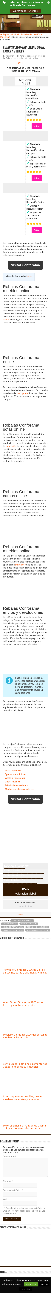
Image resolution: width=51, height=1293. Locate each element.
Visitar (37, 126)
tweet (20, 62)
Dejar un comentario (14, 58)
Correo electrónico (13, 1190)
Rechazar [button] (44, 1284)
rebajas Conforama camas (13, 927)
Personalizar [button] (26, 1289)
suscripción (22, 393)
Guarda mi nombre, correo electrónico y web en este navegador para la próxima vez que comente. (24, 1211)
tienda (6, 319)
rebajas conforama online (37, 927)
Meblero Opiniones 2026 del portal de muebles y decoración (25, 1036)
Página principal (9, 34)
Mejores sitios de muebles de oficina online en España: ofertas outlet (24, 1127)
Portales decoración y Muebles (32, 56)
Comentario (9, 1156)
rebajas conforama (29, 924)
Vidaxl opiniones (13, 770)
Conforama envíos (10, 924)
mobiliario (20, 564)
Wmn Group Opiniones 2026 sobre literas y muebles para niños (23, 1003)
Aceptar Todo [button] (31, 1284)
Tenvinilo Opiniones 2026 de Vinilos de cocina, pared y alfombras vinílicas (25, 971)
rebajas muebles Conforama (38, 930)
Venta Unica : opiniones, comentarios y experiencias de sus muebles (25, 1065)
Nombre (8, 1181)
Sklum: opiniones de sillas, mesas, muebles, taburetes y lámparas (23, 1098)
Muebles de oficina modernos (19, 789)
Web (5, 1199)
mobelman (10, 56)
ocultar (30, 276)
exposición (11, 446)
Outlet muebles (12, 781)
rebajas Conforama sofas (13, 930)
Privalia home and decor (17, 785)
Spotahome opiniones (15, 774)
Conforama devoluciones (22, 921)
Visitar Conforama (25, 265)
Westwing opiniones (15, 778)
